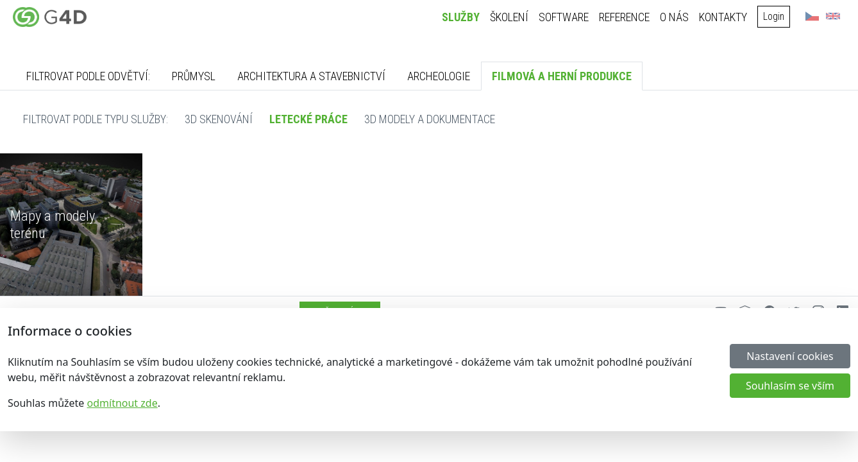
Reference (627, 17)
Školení (512, 17)
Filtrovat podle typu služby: (95, 119)
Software (567, 17)
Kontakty (726, 17)
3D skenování (219, 119)
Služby (464, 17)
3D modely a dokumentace (429, 119)
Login (776, 16)
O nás (677, 17)
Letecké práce (308, 119)
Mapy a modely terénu (52, 224)
